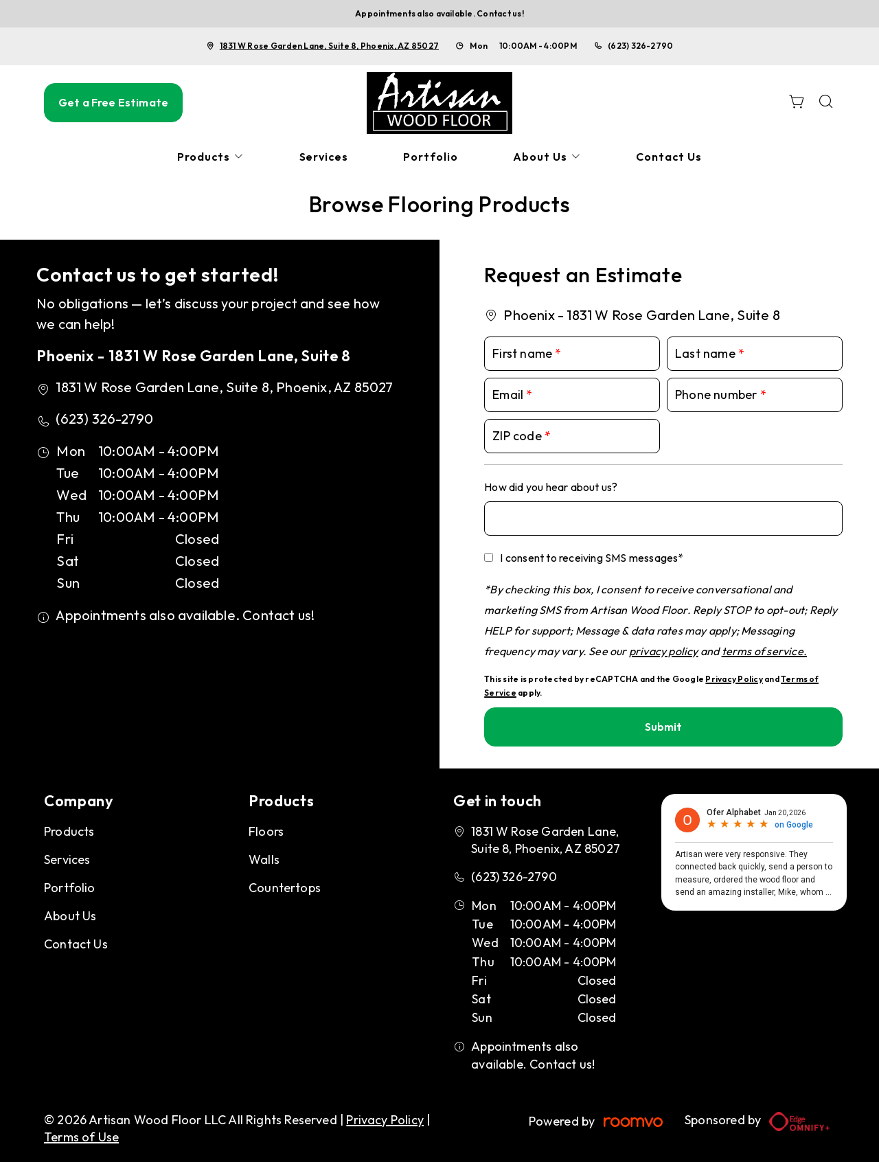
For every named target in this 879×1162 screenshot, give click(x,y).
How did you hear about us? (550, 487)
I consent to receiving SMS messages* (591, 558)
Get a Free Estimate (113, 102)
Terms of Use (81, 1137)
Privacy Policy (733, 679)
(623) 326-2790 (640, 46)
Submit (664, 726)
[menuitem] (211, 157)
